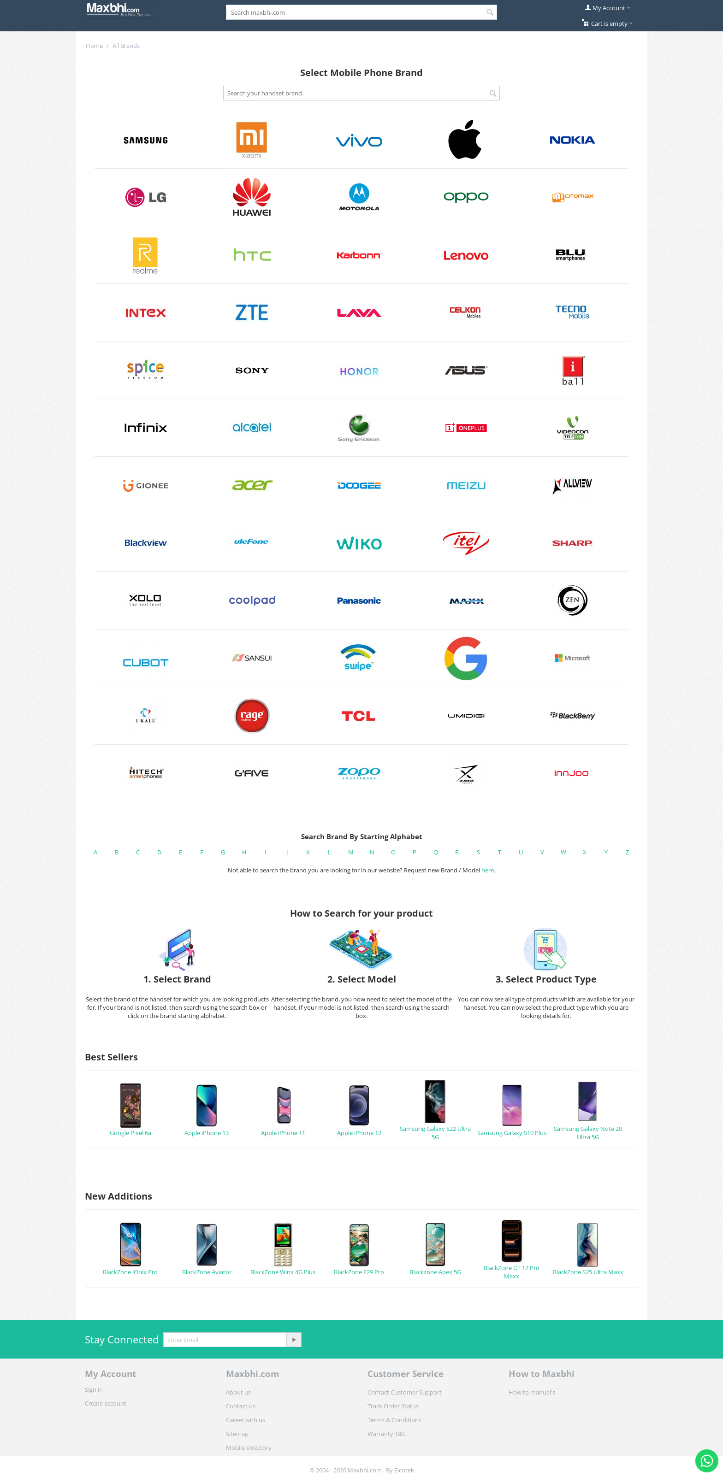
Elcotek (404, 1470)
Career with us (245, 1420)
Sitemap (237, 1434)
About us (238, 1392)
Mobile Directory (249, 1447)
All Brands (126, 45)
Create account (105, 1403)
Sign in (94, 1389)
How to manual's (532, 1392)
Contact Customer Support (404, 1392)
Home (94, 45)
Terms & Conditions (394, 1420)
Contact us (240, 1406)
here (487, 870)
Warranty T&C (386, 1434)
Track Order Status (393, 1406)
